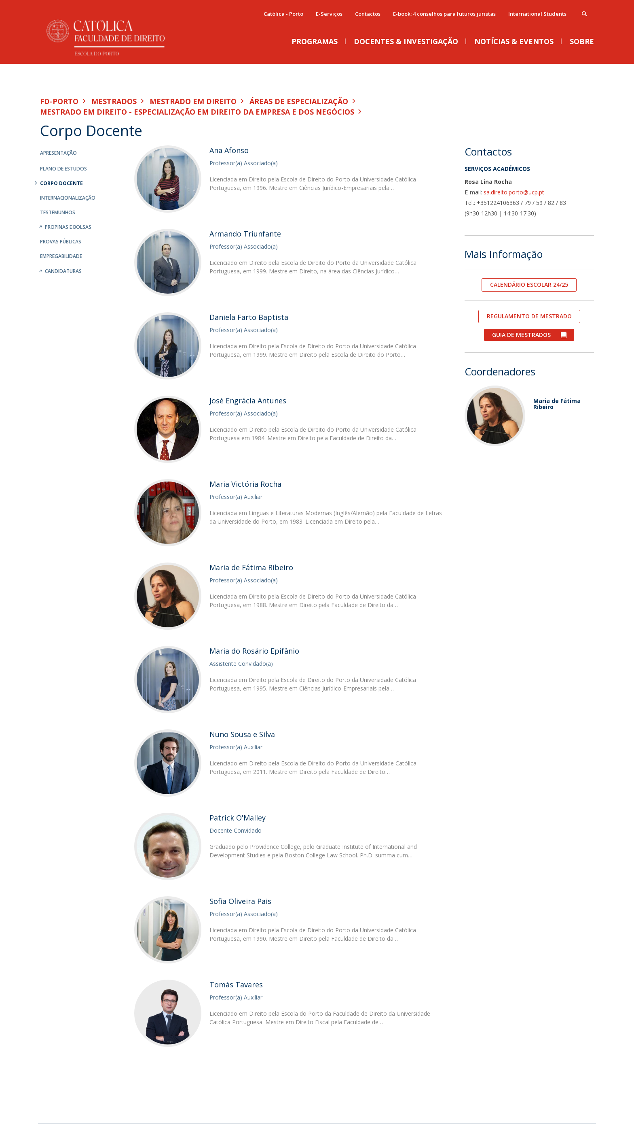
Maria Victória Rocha (245, 484)
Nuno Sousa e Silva (242, 734)
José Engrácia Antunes (247, 400)
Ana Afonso (229, 150)
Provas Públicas (60, 241)
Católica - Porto (283, 13)
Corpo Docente (61, 183)
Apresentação (58, 152)
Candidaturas (63, 271)
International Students (537, 13)
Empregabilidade (61, 256)
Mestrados (114, 101)
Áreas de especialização (298, 101)
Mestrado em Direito (193, 101)
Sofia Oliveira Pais (240, 901)
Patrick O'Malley (237, 818)
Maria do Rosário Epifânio (254, 651)
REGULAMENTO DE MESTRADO (529, 316)
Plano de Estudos (63, 168)
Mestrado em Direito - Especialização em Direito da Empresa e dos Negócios (197, 112)
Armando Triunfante (245, 234)
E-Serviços (329, 13)
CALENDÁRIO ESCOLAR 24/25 (529, 284)
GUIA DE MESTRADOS (522, 335)
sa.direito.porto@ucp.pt (514, 192)
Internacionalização (67, 197)
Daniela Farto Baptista (248, 317)
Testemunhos (57, 212)
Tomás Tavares (236, 984)
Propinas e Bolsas (68, 227)
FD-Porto (59, 101)
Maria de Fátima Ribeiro (251, 567)
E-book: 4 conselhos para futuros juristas (444, 13)
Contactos (367, 13)
